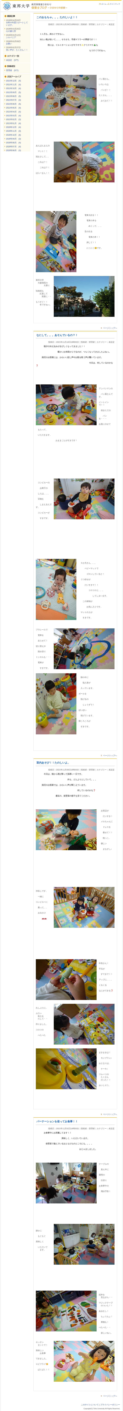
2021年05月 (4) (13, 108)
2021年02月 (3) (13, 119)
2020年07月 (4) (13, 146)
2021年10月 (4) (13, 88)
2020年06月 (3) (13, 150)
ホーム (103, 4)
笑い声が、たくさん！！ (17, 50)
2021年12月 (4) (13, 81)
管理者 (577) (12, 70)
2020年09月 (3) (13, 139)
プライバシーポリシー (110, 1405)
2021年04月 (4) (13, 112)
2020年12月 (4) (13, 127)
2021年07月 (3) (13, 100)
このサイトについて (90, 1405)
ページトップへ (110, 328)
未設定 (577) (12, 60)
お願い (9, 43)
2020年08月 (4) (13, 142)
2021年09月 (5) (13, 92)
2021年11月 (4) (13, 84)
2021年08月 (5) (13, 96)
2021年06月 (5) (13, 104)
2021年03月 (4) (13, 115)
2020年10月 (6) (13, 135)
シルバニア (11, 37)
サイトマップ (115, 4)
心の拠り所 (11, 31)
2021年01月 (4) (13, 123)
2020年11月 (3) (13, 131)
